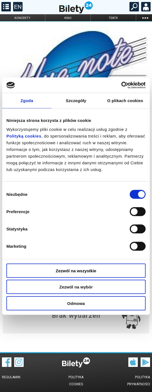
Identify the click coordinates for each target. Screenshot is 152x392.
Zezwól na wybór (76, 287)
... (145, 18)
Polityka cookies (76, 380)
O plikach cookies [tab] (125, 100)
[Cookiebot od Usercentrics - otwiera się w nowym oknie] (121, 85)
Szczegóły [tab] (76, 100)
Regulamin (11, 377)
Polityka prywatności (138, 380)
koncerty (22, 18)
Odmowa (76, 303)
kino (68, 18)
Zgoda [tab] (27, 100)
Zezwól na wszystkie (76, 270)
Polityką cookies (23, 135)
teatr (113, 18)
